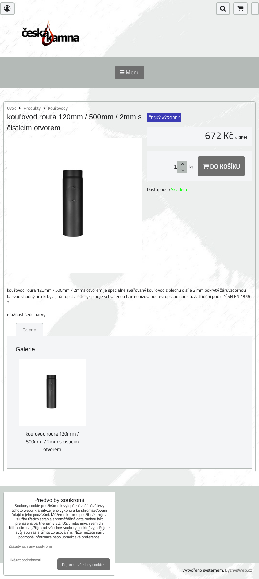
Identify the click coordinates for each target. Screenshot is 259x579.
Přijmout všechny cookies (83, 564)
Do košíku (221, 166)
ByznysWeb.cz (238, 570)
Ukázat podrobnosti (25, 560)
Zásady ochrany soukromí (30, 546)
